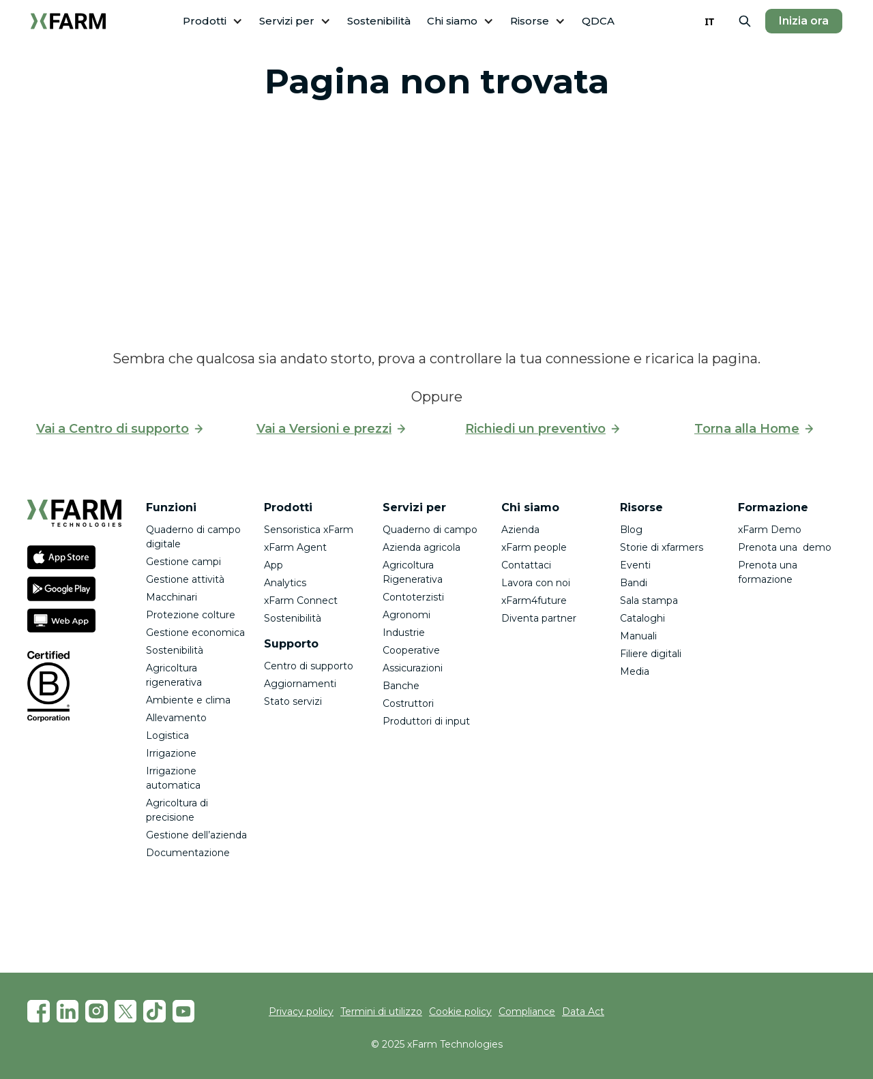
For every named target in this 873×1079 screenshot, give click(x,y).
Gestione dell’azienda (196, 835)
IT (709, 21)
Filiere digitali (650, 654)
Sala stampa (649, 600)
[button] (213, 21)
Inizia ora (804, 20)
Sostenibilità (379, 20)
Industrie (404, 632)
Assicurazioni (413, 668)
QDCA (598, 20)
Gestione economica (195, 632)
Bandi (633, 583)
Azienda (520, 529)
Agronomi (406, 615)
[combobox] (709, 21)
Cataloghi (642, 618)
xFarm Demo (769, 529)
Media (634, 671)
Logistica (167, 735)
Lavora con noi (535, 583)
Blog (631, 529)
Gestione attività (185, 579)
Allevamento (176, 718)
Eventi (635, 565)
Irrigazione (171, 753)
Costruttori (408, 703)
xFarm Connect (301, 600)
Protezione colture (190, 615)
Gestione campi (183, 562)
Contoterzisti (413, 597)
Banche (401, 686)
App (273, 565)
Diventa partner (538, 618)
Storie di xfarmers (661, 547)
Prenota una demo (784, 547)
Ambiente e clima (188, 700)
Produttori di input (426, 721)
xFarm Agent (295, 547)
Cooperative (411, 650)
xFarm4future (534, 600)
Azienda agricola (421, 547)
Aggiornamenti (300, 684)
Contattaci (526, 565)
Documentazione (188, 853)
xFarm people (534, 547)
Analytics (285, 583)
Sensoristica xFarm (308, 529)
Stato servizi (293, 701)
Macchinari (171, 597)
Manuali (638, 636)
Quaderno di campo (430, 529)
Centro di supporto (308, 666)
